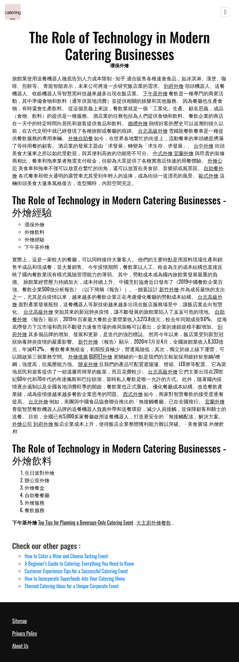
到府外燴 (174, 85)
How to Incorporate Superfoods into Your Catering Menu (75, 578)
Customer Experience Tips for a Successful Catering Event (76, 571)
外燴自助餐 (80, 138)
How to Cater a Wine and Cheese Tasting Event (66, 556)
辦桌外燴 (88, 364)
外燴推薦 (78, 356)
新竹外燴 (169, 289)
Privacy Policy (24, 633)
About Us (20, 646)
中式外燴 (163, 153)
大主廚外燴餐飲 (153, 522)
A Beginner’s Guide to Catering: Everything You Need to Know (79, 563)
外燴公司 (22, 423)
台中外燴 (203, 145)
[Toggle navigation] (225, 12)
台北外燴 (38, 401)
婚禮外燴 (138, 123)
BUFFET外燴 (100, 356)
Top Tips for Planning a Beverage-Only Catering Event (85, 522)
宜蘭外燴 (184, 153)
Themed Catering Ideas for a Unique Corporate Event (72, 586)
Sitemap (19, 621)
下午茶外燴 (155, 93)
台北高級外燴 (153, 130)
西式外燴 (133, 394)
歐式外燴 (208, 175)
